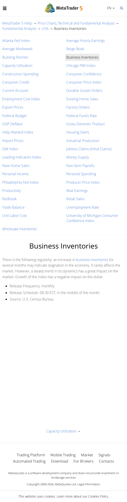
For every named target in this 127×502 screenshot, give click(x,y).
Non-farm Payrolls (80, 165)
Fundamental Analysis (19, 28)
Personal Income (15, 173)
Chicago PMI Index (81, 65)
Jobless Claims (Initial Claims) (88, 148)
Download (59, 461)
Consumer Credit (15, 82)
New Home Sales (15, 165)
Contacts (106, 461)
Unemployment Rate (82, 207)
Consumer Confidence (84, 74)
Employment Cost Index (21, 99)
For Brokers (83, 461)
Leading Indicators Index (21, 157)
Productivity (11, 190)
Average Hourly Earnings (85, 40)
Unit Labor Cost (14, 215)
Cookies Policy (98, 496)
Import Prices (12, 140)
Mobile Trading (63, 454)
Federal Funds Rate (81, 115)
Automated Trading (29, 461)
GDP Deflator (12, 123)
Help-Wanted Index (17, 132)
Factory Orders (78, 107)
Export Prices (12, 107)
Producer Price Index (83, 182)
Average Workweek (17, 48)
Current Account (15, 90)
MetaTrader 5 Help (17, 23)
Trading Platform (31, 454)
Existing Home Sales (82, 99)
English (109, 8)
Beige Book (75, 48)
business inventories (92, 259)
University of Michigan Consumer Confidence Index (92, 218)
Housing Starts (77, 132)
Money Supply (77, 157)
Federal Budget (14, 115)
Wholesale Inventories (19, 228)
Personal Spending (81, 173)
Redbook (9, 198)
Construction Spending (20, 74)
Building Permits (15, 57)
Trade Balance (13, 207)
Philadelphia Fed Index (20, 182)
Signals (104, 454)
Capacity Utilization (17, 65)
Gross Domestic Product (85, 123)
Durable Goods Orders (84, 90)
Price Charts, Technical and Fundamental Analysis (76, 23)
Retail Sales (75, 198)
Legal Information (88, 484)
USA (45, 28)
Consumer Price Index (83, 82)
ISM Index (10, 148)
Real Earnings (76, 190)
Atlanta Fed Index (16, 40)
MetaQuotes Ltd (65, 484)
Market (87, 454)
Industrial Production (82, 140)
